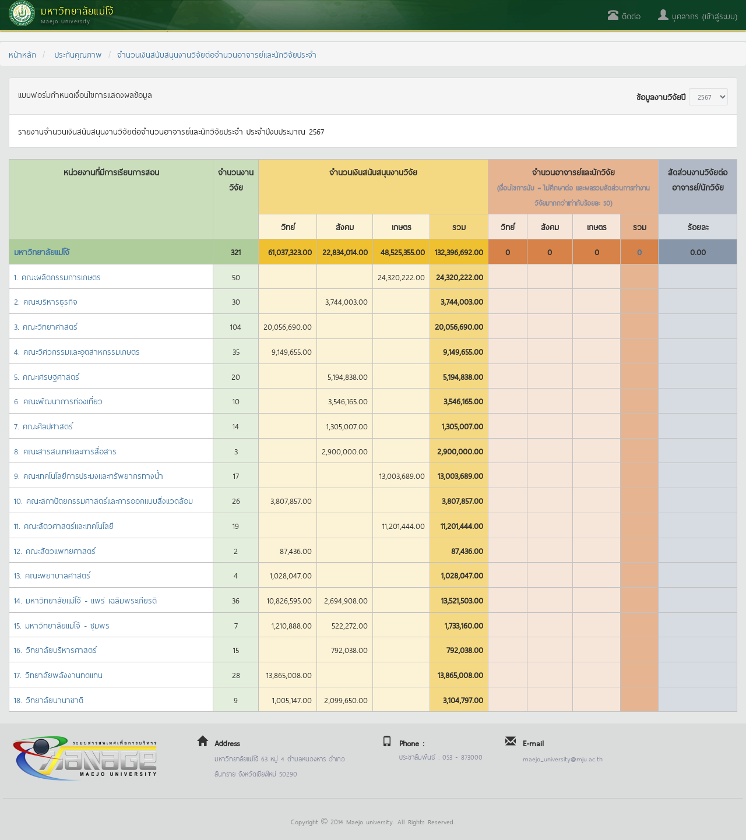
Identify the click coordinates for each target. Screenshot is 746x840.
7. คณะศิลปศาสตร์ (43, 425)
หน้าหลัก (22, 54)
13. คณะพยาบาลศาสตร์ (52, 574)
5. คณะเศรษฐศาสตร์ (46, 376)
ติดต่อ (624, 15)
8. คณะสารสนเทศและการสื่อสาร (65, 450)
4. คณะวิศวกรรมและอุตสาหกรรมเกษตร (77, 351)
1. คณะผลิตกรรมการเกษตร (57, 276)
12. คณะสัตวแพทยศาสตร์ (55, 550)
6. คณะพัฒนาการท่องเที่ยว (58, 400)
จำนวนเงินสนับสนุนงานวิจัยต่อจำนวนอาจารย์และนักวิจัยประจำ (216, 54)
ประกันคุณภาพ (78, 54)
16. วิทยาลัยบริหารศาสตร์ (55, 649)
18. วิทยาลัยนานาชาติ (48, 699)
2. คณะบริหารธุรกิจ (46, 301)
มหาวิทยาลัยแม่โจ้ (41, 251)
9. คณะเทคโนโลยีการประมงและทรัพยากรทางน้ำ (88, 475)
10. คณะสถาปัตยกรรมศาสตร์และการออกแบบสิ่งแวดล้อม (103, 500)
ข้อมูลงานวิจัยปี (660, 96)
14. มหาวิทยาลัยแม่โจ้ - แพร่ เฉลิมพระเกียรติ (85, 599)
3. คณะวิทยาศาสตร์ (46, 326)
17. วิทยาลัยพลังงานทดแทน (58, 674)
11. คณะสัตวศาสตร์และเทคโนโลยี (64, 525)
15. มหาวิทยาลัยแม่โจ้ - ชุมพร (62, 624)
